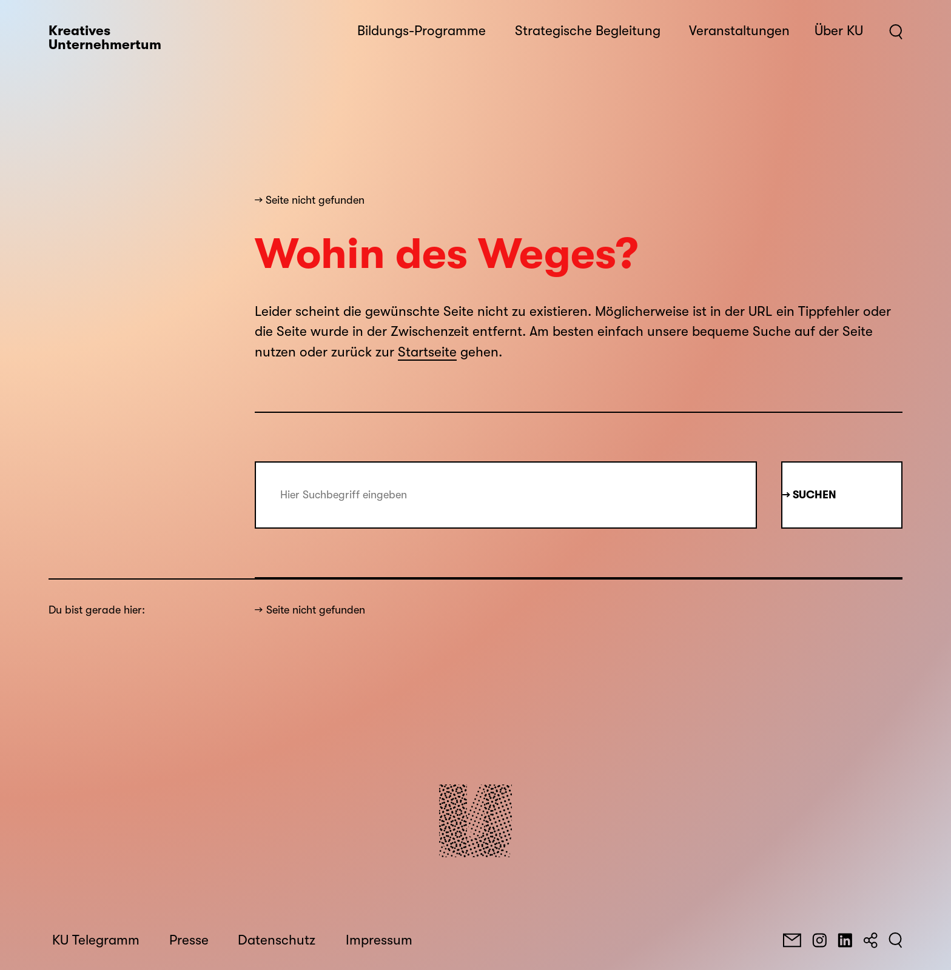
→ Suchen (809, 495)
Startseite (427, 352)
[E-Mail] (792, 940)
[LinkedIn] (845, 940)
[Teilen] (870, 940)
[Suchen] (895, 940)
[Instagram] (819, 940)
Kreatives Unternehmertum (105, 38)
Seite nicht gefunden (315, 610)
